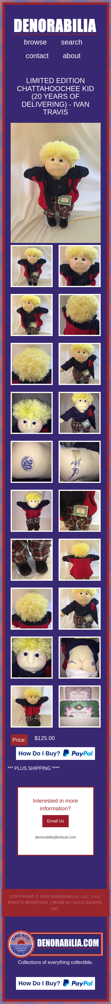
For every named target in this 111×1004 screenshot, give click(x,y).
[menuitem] (35, 42)
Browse (35, 42)
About (72, 56)
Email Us (55, 821)
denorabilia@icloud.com (55, 837)
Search (71, 42)
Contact (37, 56)
